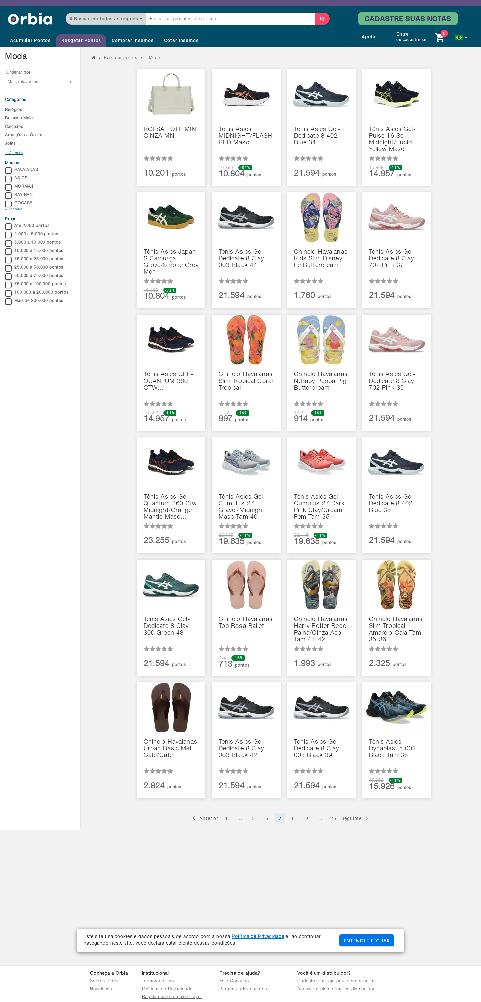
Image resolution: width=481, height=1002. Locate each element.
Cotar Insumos (181, 40)
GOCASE (18, 204)
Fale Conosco (234, 981)
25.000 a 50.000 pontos (34, 268)
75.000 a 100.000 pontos (35, 285)
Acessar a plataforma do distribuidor (336, 989)
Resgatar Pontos (81, 40)
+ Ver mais (14, 153)
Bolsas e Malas (20, 118)
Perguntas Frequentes (243, 989)
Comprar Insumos (132, 40)
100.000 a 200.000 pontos (37, 293)
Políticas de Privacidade (167, 989)
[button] (461, 37)
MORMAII (19, 187)
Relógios (13, 110)
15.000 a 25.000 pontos (34, 260)
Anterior (204, 818)
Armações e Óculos (24, 135)
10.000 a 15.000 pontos (34, 251)
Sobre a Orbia (105, 981)
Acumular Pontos (30, 40)
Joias (10, 144)
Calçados (14, 127)
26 (333, 818)
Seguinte (355, 818)
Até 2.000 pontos (27, 226)
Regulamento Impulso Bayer (172, 997)
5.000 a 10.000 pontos (33, 243)
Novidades (101, 989)
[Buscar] (322, 19)
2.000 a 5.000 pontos (31, 235)
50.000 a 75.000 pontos (34, 276)
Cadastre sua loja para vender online (336, 981)
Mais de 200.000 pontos (34, 301)
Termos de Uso (158, 981)
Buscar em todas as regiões (106, 18)
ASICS (16, 179)
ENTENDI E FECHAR (367, 940)
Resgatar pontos (120, 58)
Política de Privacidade (258, 937)
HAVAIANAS (21, 170)
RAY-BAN (19, 195)
